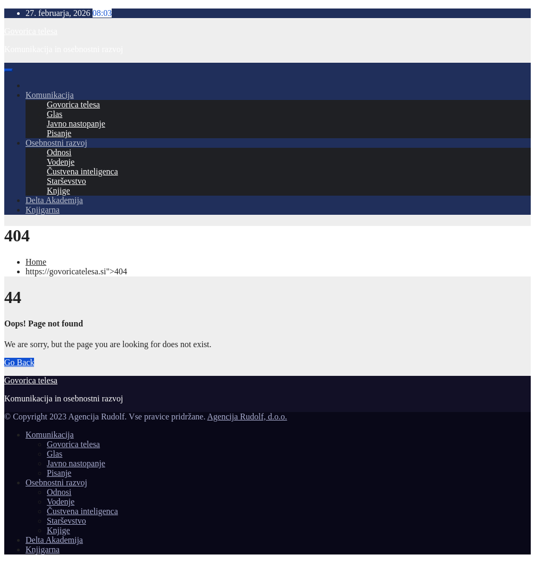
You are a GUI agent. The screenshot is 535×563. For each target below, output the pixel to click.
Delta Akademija (54, 200)
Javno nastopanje (76, 123)
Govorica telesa (30, 31)
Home (36, 261)
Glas (54, 114)
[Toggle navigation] (8, 70)
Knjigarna (43, 209)
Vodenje (60, 161)
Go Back (19, 362)
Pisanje (59, 133)
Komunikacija (50, 94)
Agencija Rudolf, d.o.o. (247, 416)
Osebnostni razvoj (56, 142)
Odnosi (59, 152)
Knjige (58, 190)
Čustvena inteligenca (82, 171)
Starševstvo (66, 181)
